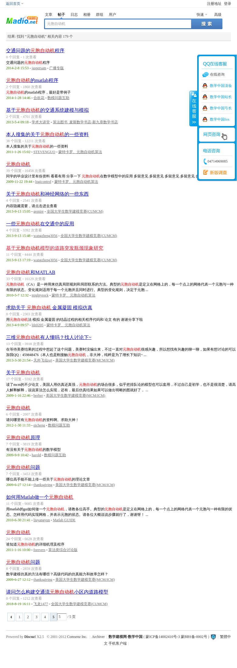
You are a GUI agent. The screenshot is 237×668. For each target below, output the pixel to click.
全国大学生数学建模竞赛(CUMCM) (75, 211)
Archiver (98, 637)
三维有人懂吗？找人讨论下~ (48, 337)
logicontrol (43, 182)
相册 (87, 14)
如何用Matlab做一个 (39, 497)
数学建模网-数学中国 (125, 637)
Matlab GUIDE (64, 520)
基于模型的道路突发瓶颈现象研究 (54, 248)
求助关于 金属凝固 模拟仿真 (49, 307)
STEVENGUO (44, 152)
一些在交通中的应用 (40, 223)
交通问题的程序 (35, 50)
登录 (227, 4)
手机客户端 (117, 643)
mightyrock (40, 295)
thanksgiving (42, 485)
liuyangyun (41, 520)
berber (38, 395)
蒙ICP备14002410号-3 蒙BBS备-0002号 (176, 637)
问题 (23, 467)
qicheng (39, 425)
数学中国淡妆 (221, 86)
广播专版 (56, 68)
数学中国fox (219, 119)
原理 (23, 437)
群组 (99, 14)
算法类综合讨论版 (62, 550)
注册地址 (214, 4)
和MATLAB (30, 272)
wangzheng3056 (45, 236)
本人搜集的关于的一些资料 (47, 134)
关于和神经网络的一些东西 (47, 194)
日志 (74, 14)
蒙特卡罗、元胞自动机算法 (80, 152)
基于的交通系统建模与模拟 (47, 110)
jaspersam (39, 68)
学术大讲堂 (41, 122)
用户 (112, 14)
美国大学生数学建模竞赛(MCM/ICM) (85, 360)
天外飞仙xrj (42, 360)
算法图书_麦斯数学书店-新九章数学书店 (85, 122)
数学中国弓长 (221, 108)
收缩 (193, 108)
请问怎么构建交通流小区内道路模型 (57, 591)
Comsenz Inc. (77, 637)
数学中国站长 (221, 97)
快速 (200, 14)
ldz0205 (37, 325)
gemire (38, 211)
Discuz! (30, 637)
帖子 (61, 14)
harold (36, 455)
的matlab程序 (32, 80)
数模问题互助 (58, 98)
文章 (48, 14)
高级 (218, 14)
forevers (39, 550)
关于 (23, 372)
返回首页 (13, 4)
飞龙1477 (40, 604)
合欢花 (38, 98)
